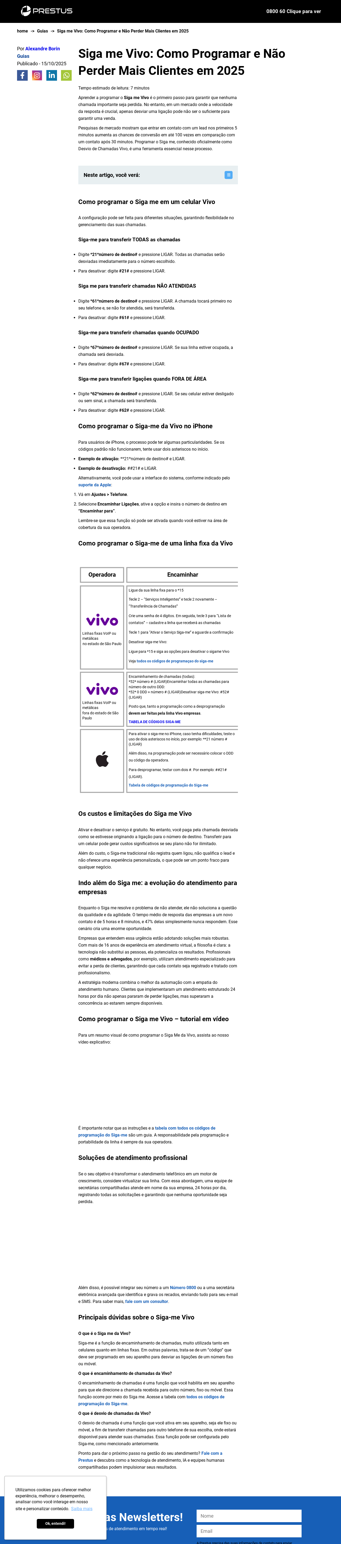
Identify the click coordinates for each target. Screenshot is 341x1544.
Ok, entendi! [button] (55, 1523)
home (22, 31)
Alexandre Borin (42, 48)
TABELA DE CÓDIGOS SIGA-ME (155, 722)
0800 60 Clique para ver (293, 11)
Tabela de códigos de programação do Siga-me (168, 785)
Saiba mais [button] (81, 1508)
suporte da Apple (94, 484)
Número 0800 (183, 1287)
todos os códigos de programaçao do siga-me (175, 661)
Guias (42, 31)
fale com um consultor (146, 1301)
